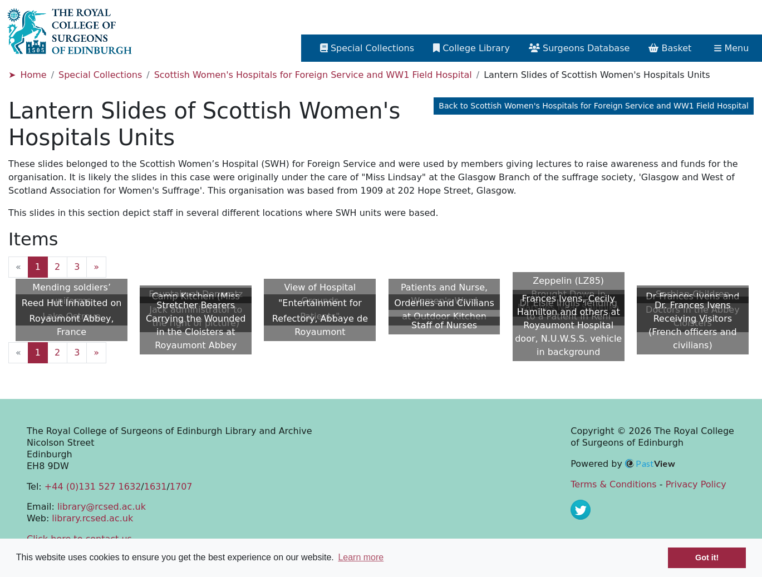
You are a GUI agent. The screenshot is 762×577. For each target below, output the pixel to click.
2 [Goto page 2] (57, 267)
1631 (155, 486)
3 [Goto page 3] (77, 267)
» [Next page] (96, 267)
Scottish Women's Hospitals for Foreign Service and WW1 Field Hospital (313, 75)
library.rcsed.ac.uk (92, 518)
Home (33, 75)
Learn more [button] (361, 557)
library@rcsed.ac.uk (101, 506)
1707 (181, 486)
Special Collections (100, 75)
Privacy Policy (696, 484)
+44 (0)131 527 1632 (93, 486)
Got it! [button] (707, 557)
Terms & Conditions (613, 484)
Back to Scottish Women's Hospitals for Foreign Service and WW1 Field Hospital (594, 105)
